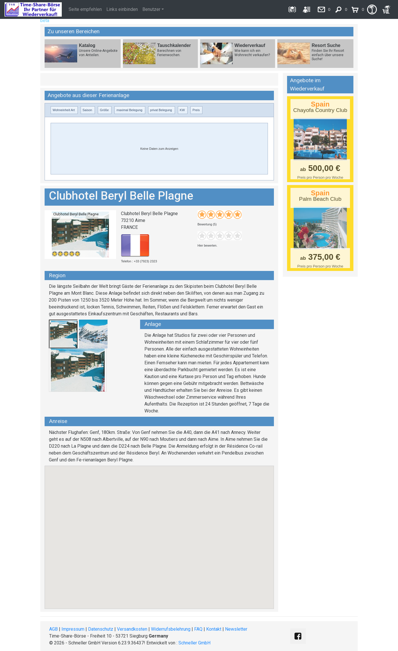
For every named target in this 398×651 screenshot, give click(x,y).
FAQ (198, 629)
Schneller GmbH (194, 643)
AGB (53, 629)
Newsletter (236, 629)
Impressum (72, 629)
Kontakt (213, 629)
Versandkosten (132, 629)
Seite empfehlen (85, 9)
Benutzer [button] (151, 9)
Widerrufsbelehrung (170, 629)
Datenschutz (100, 629)
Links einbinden (122, 9)
